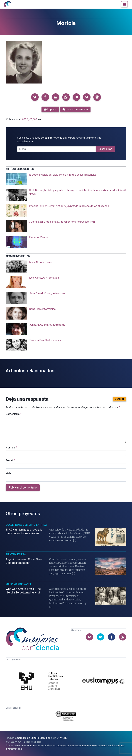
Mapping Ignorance (19, 584)
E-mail (10, 460)
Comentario (13, 414)
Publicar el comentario (23, 487)
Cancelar (119, 399)
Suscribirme (105, 149)
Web (8, 473)
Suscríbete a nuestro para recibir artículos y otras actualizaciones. (59, 139)
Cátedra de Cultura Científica (33, 738)
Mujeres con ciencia (24, 745)
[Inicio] (7, 4)
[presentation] (66, 179)
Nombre (11, 447)
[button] (35, 97)
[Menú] (124, 4)
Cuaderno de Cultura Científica (26, 524)
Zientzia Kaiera (16, 554)
